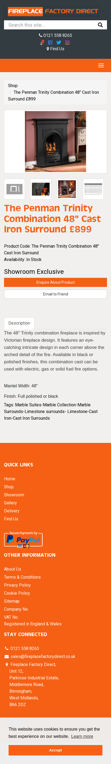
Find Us (55, 48)
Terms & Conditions (22, 577)
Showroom (14, 494)
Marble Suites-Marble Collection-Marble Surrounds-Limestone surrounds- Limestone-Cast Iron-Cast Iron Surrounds (51, 411)
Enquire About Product (55, 282)
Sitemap (12, 601)
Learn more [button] (82, 736)
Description (19, 323)
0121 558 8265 (55, 35)
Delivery (12, 510)
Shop (13, 85)
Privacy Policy (17, 585)
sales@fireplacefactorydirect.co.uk (42, 656)
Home (9, 478)
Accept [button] (55, 750)
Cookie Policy (17, 593)
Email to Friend (55, 294)
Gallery (10, 502)
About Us (12, 569)
